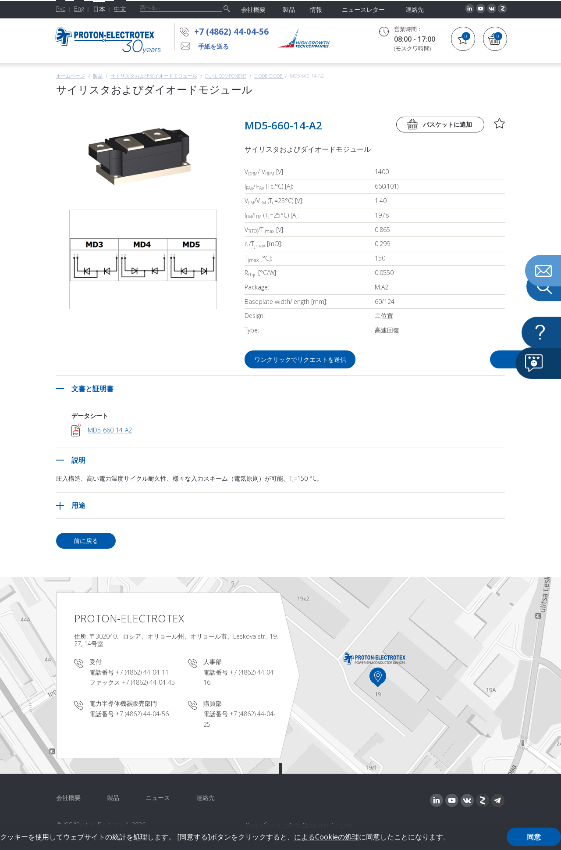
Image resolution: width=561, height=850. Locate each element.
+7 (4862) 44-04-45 (148, 682)
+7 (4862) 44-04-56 (231, 31)
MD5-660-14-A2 (110, 430)
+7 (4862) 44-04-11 (142, 672)
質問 (455, 359)
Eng (79, 8)
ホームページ (70, 75)
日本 (99, 9)
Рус (60, 8)
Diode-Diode (269, 75)
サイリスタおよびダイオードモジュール (153, 75)
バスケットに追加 (447, 124)
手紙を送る (213, 46)
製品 (98, 75)
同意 (534, 837)
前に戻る (86, 540)
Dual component (225, 75)
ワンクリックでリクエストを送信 (301, 359)
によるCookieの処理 (326, 837)
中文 (120, 8)
